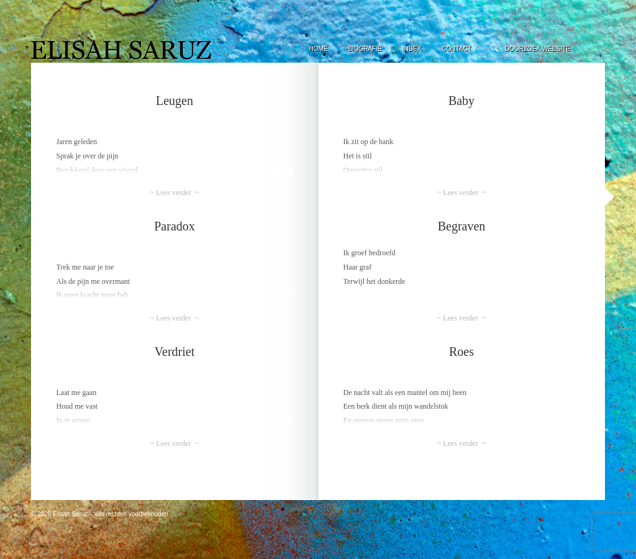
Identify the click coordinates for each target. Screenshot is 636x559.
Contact (456, 48)
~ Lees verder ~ (174, 192)
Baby (461, 100)
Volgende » (609, 197)
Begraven (462, 226)
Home (318, 48)
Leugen (174, 100)
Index (412, 48)
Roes (461, 351)
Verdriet (174, 351)
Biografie (364, 48)
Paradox (174, 226)
